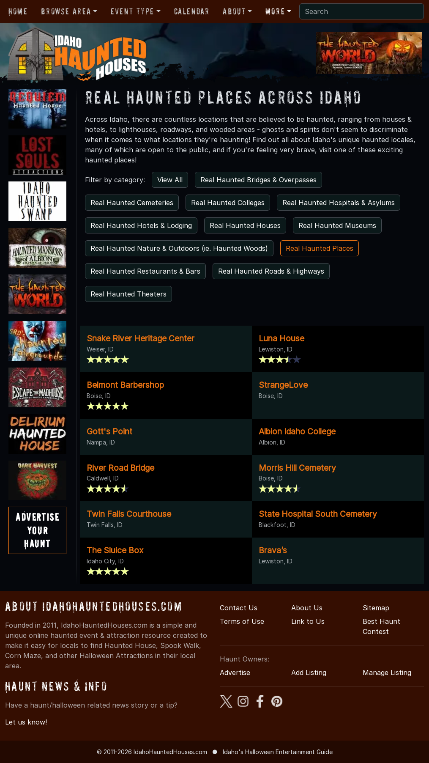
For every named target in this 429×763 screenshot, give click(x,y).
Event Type (132, 11)
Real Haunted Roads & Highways (271, 271)
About (234, 11)
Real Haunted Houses (245, 225)
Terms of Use (242, 621)
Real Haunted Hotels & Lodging (141, 225)
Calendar (192, 11)
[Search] (361, 11)
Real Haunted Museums (337, 225)
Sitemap (376, 608)
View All (170, 180)
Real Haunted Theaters (128, 294)
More (275, 11)
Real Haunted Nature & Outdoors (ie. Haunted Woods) (179, 248)
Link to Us (308, 621)
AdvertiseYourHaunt (37, 530)
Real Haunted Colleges (228, 202)
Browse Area (66, 11)
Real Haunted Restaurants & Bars (145, 271)
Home (17, 11)
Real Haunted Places (319, 248)
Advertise (235, 672)
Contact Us (238, 608)
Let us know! (26, 722)
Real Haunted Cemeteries (131, 202)
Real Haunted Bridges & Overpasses (258, 180)
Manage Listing (387, 672)
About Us (306, 608)
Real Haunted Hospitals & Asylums (338, 202)
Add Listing (308, 672)
